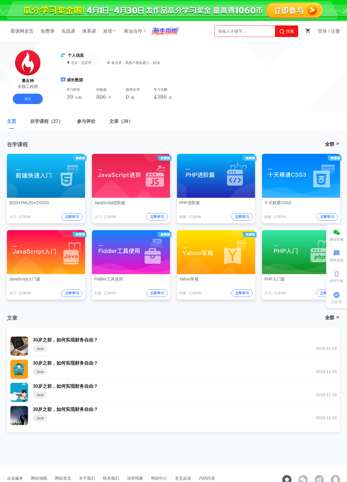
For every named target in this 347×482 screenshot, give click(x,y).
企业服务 (15, 478)
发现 (110, 31)
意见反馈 (183, 478)
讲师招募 (135, 478)
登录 (322, 31)
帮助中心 (159, 478)
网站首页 (63, 478)
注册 (335, 31)
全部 (332, 144)
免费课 (47, 31)
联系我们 (111, 478)
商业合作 (135, 31)
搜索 (286, 31)
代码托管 (207, 478)
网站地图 (39, 478)
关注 (27, 99)
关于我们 (87, 478)
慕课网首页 (22, 31)
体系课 (89, 31)
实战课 (68, 31)
